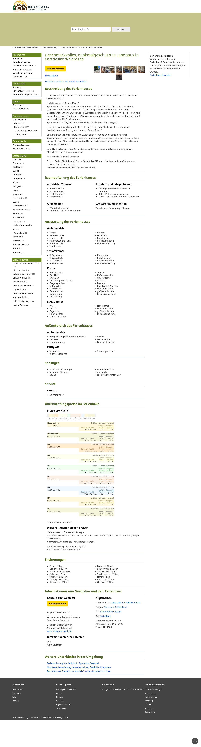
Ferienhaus (105, 643)
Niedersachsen (20, 148)
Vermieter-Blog (151, 724)
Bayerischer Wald (63, 731)
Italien (14, 724)
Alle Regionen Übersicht (66, 716)
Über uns (148, 731)
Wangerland (21, 134)
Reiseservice (150, 720)
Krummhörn (19, 198)
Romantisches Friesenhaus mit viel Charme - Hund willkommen (79, 698)
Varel (15, 229)
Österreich (16, 720)
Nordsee (17, 123)
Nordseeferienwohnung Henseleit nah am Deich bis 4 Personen (79, 694)
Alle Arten (17, 87)
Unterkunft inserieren (23, 72)
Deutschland (19, 108)
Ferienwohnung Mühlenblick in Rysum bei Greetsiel (73, 690)
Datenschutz (150, 739)
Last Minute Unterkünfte (24, 65)
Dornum (17, 174)
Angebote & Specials (22, 69)
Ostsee (59, 720)
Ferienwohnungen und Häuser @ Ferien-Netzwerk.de (37, 744)
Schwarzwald (61, 735)
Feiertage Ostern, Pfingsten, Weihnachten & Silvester (122, 716)
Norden (16, 213)
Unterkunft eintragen (153, 716)
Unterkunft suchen (22, 62)
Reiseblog (149, 728)
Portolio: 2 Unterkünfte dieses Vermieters (66, 81)
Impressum (149, 735)
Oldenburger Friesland (26, 130)
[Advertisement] (169, 121)
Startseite (17, 58)
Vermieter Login (20, 76)
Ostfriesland (20, 127)
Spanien (15, 728)
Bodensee (60, 728)
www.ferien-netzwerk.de (59, 658)
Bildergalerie (51, 75)
